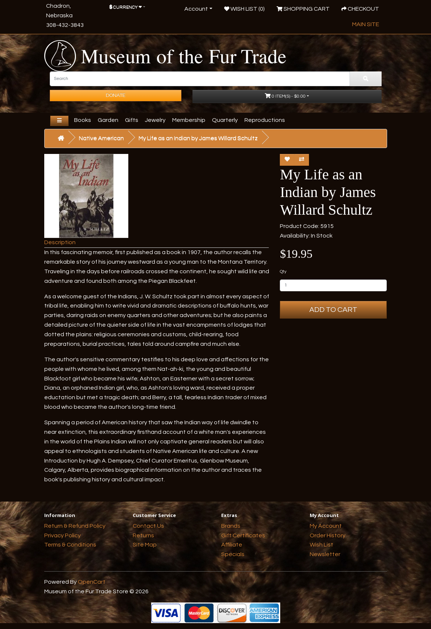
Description (60, 242)
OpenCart (91, 582)
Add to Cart (333, 309)
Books (82, 120)
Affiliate (231, 545)
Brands (230, 526)
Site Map (145, 545)
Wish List (321, 545)
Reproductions (264, 120)
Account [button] (196, 9)
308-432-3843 (65, 25)
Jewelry (155, 120)
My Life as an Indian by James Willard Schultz (198, 138)
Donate (115, 95)
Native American (101, 138)
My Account (326, 526)
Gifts (131, 120)
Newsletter (325, 554)
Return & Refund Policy (74, 526)
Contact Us (148, 526)
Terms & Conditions (70, 545)
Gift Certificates (243, 535)
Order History (327, 535)
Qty (283, 271)
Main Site (365, 24)
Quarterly (225, 120)
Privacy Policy (62, 535)
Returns (143, 535)
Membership (188, 120)
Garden (108, 120)
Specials (232, 554)
